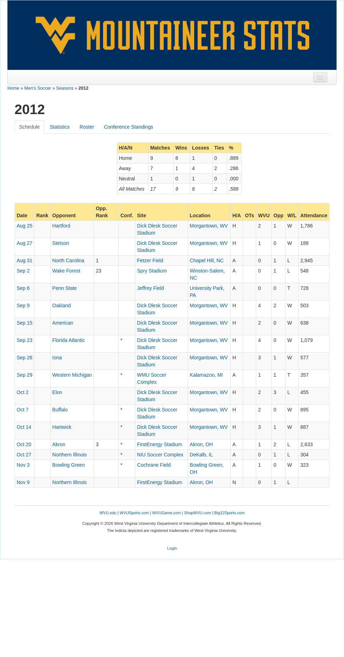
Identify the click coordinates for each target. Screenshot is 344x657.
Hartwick (62, 427)
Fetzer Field (150, 260)
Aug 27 (24, 243)
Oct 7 (22, 409)
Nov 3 (23, 465)
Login (172, 548)
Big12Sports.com (229, 513)
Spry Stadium (152, 271)
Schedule (29, 127)
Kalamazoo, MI (206, 375)
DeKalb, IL (201, 454)
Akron (59, 444)
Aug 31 (24, 260)
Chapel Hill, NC (207, 260)
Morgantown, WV (209, 226)
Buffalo (60, 409)
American (62, 323)
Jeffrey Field (150, 288)
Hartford (61, 226)
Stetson (60, 243)
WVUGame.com (166, 513)
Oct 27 (24, 454)
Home (13, 88)
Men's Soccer (37, 88)
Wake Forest (66, 271)
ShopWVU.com (197, 513)
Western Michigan (72, 375)
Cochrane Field (154, 465)
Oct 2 (22, 392)
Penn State (64, 288)
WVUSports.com (134, 513)
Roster (86, 127)
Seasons (65, 88)
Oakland (61, 305)
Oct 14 (24, 427)
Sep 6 (23, 288)
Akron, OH (201, 444)
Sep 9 (23, 305)
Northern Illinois (69, 454)
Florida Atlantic (68, 340)
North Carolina (68, 260)
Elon (57, 392)
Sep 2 (23, 271)
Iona (57, 357)
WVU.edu (108, 513)
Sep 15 (24, 323)
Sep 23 (24, 340)
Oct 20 (24, 444)
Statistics (59, 127)
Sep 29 (24, 375)
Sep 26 (24, 357)
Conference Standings (128, 127)
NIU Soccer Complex (160, 454)
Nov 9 (23, 482)
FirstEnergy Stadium (159, 444)
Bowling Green (68, 465)
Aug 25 (24, 226)
